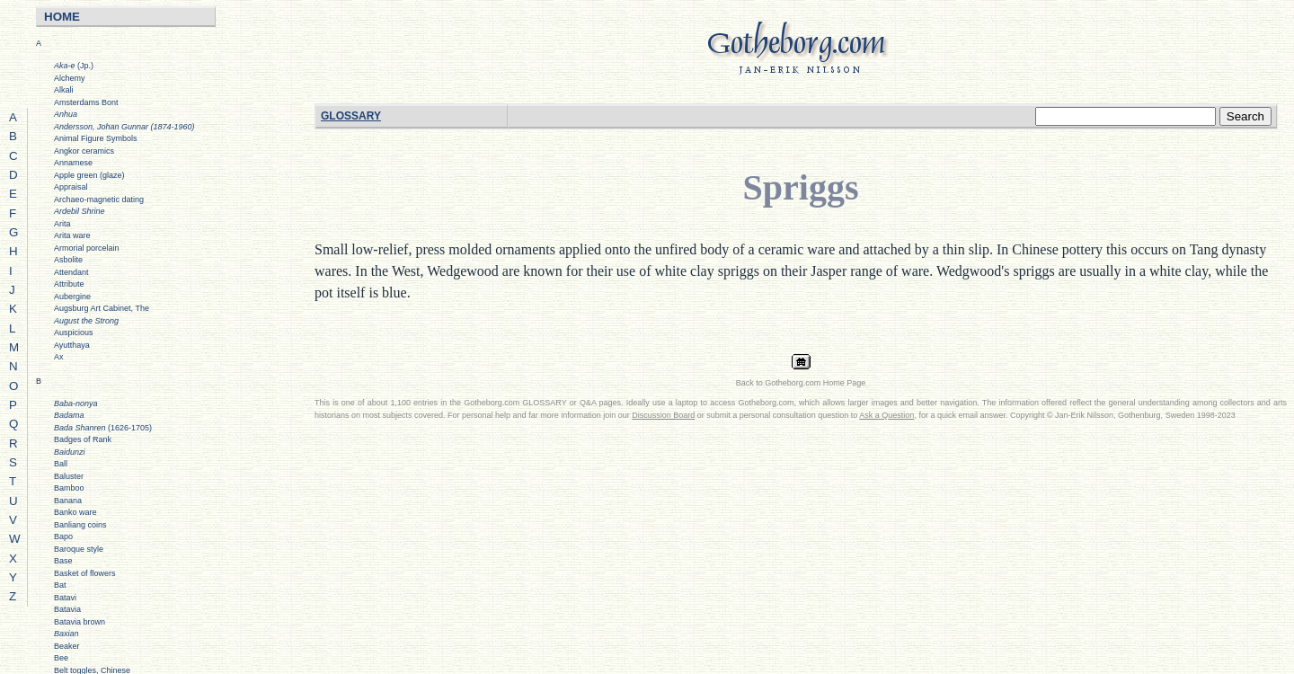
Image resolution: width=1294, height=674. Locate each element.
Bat (60, 585)
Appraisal (71, 186)
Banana (68, 500)
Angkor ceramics (84, 150)
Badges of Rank (82, 439)
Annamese (73, 162)
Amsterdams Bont (86, 102)
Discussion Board (663, 415)
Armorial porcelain (87, 248)
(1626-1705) (103, 427)
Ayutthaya (72, 345)
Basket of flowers (85, 573)
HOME (62, 16)
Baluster (69, 476)
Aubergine (72, 296)
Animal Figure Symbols (95, 138)
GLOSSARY (351, 116)
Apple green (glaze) (89, 175)
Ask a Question (886, 415)
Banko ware (75, 512)
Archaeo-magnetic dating (99, 199)
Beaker (67, 646)
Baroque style (78, 549)
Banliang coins (80, 524)
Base (63, 560)
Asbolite (68, 259)
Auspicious (73, 332)
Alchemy (69, 78)
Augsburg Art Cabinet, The (101, 308)
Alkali (64, 89)
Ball (60, 463)
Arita (62, 223)
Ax (59, 356)
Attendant (71, 272)
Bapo (63, 536)
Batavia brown (79, 621)
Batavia (67, 609)
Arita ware (72, 235)
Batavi (65, 597)
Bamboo (69, 487)
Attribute (69, 283)
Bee (61, 657)
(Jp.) (73, 65)
